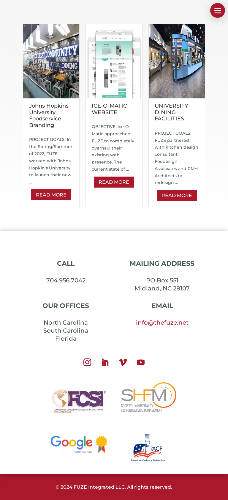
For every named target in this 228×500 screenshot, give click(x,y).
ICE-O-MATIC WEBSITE (109, 109)
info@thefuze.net (162, 322)
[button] (217, 10)
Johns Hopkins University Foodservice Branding (49, 115)
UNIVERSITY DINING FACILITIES (171, 112)
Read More (51, 195)
